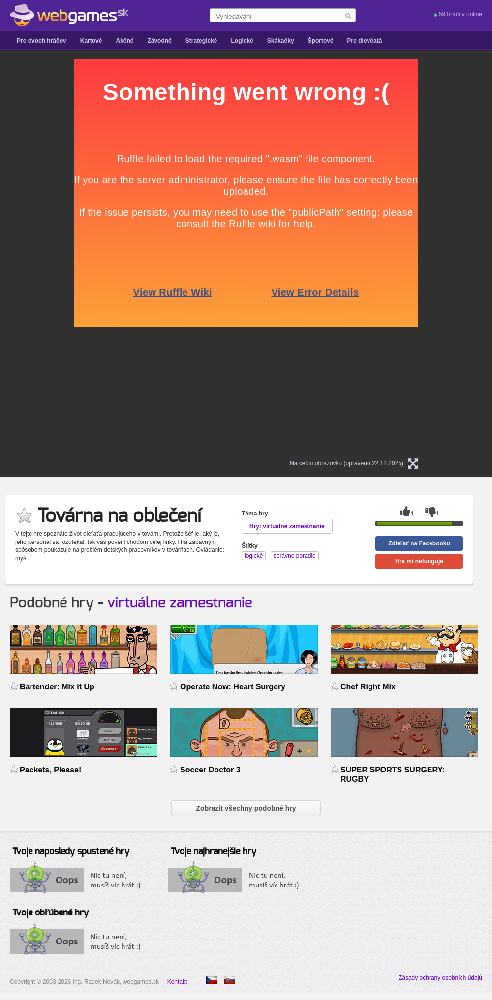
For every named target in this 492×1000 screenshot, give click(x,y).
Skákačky (280, 40)
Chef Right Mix (368, 687)
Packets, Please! (50, 770)
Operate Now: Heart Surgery (232, 687)
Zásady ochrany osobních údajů (440, 977)
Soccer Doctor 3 (210, 770)
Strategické (201, 40)
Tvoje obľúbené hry (50, 913)
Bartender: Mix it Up (57, 687)
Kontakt (177, 981)
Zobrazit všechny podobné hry (246, 808)
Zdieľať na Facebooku (419, 543)
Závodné (159, 40)
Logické (242, 40)
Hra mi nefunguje (419, 561)
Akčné (124, 40)
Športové (321, 40)
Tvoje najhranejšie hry (213, 851)
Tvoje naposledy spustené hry (70, 851)
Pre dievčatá (364, 40)
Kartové (91, 40)
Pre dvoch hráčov (41, 40)
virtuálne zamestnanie (179, 603)
